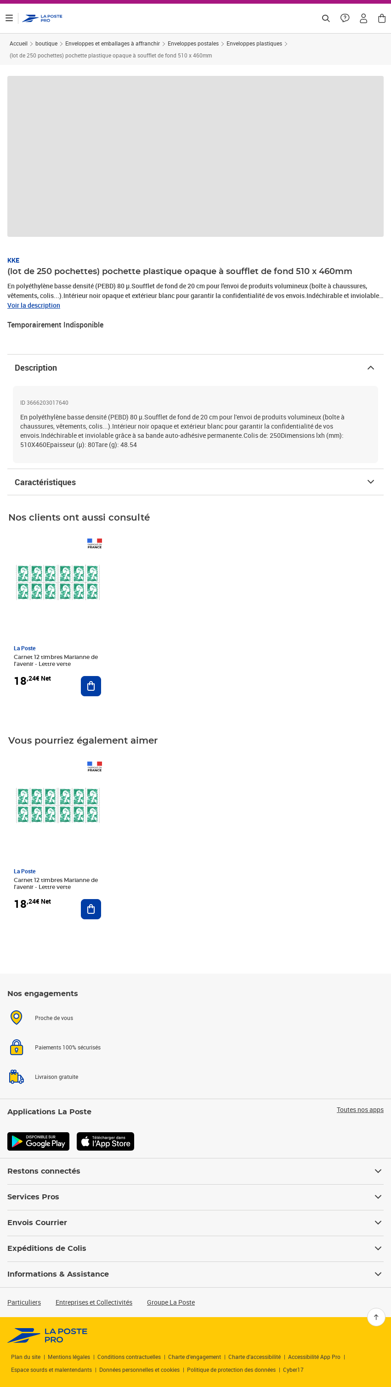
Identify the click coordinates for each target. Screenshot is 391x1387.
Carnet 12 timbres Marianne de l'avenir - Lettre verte (56, 660)
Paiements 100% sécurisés (68, 1047)
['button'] (42, 18)
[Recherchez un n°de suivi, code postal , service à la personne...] (326, 18)
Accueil (19, 43)
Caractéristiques (195, 481)
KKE (13, 260)
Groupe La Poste (171, 1302)
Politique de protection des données (231, 1369)
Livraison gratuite (56, 1076)
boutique (46, 43)
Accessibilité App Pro (314, 1356)
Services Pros (195, 1197)
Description (195, 367)
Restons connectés (195, 1171)
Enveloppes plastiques (254, 43)
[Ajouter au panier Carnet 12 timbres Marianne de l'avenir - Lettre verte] (91, 686)
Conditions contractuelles (129, 1356)
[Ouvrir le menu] (9, 18)
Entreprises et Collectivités (94, 1302)
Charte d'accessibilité (254, 1356)
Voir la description (33, 305)
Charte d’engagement (194, 1356)
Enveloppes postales (193, 43)
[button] (363, 18)
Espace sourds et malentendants (51, 1369)
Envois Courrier (195, 1222)
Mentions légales (69, 1356)
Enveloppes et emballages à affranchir (112, 43)
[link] (47, 1335)
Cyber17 (293, 1369)
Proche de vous (54, 1017)
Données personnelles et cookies (139, 1369)
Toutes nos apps (360, 1109)
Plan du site (25, 1356)
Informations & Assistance (195, 1274)
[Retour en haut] (376, 1317)
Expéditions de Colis (195, 1248)
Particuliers (24, 1302)
